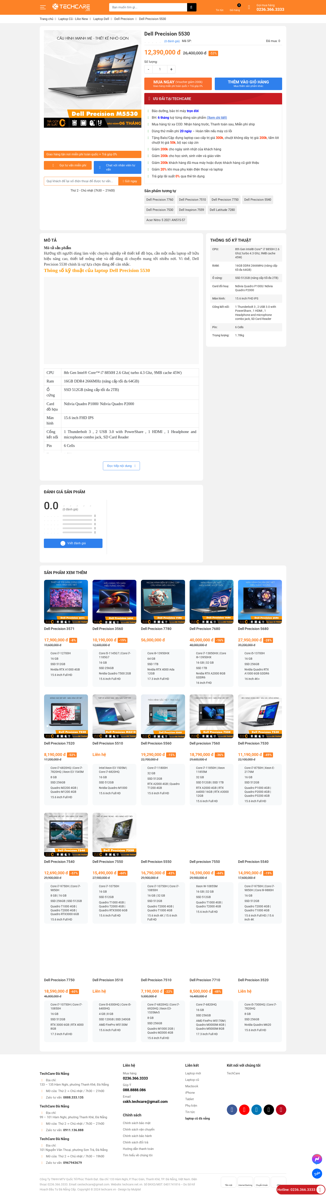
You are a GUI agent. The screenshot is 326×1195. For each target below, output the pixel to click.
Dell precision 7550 (205, 862)
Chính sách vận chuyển (138, 1129)
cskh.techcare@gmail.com (145, 1101)
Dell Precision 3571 (59, 629)
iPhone (190, 1093)
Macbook (191, 1086)
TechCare (233, 1073)
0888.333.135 (73, 1097)
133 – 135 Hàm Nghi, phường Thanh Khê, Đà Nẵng (74, 1084)
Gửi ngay (130, 181)
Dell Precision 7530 (159, 210)
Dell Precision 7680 (205, 629)
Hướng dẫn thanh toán (138, 1149)
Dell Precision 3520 (253, 980)
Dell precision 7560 (205, 743)
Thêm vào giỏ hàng (248, 84)
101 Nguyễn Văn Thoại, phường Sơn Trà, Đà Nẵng (73, 1150)
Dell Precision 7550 (108, 862)
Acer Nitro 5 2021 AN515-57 (165, 220)
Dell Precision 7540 (59, 862)
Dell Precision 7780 (156, 629)
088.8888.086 (134, 1090)
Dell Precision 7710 (205, 980)
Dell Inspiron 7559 (191, 210)
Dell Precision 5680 (253, 629)
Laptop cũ (192, 1080)
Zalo (317, 1173)
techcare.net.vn (132, 1184)
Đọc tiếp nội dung (121, 466)
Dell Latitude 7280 (222, 210)
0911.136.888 (73, 1130)
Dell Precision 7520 (59, 743)
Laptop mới (193, 1073)
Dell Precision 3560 (108, 629)
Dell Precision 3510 (108, 980)
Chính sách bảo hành (137, 1136)
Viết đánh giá (73, 543)
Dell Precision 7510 (192, 200)
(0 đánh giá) (172, 41)
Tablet (189, 1099)
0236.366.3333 (270, 9)
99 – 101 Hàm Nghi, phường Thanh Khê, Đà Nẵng (73, 1117)
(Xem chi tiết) (217, 118)
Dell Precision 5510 (108, 743)
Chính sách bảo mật (137, 1123)
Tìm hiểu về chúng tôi (138, 1155)
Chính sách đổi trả (135, 1142)
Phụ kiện (191, 1105)
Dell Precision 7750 (225, 200)
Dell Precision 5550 (156, 862)
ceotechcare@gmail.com (93, 1184)
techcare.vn (108, 1189)
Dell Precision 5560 (156, 743)
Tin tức (190, 1112)
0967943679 (72, 1163)
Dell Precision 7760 (159, 200)
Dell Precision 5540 (257, 200)
